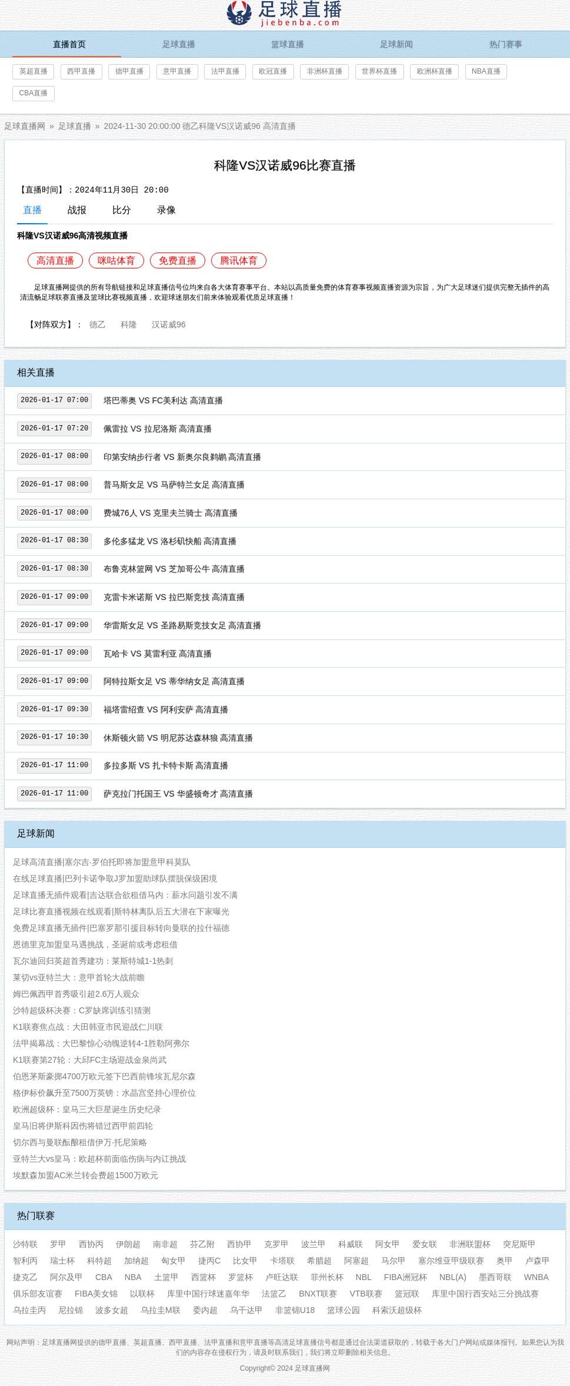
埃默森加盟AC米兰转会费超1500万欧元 (85, 1175)
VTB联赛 (365, 1293)
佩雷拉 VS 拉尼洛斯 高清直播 (158, 428)
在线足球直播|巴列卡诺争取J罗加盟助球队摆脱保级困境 (115, 878)
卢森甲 (537, 1260)
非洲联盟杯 (470, 1244)
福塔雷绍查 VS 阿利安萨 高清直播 (166, 709)
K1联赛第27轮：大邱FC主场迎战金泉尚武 (89, 1060)
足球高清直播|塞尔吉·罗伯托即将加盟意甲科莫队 (102, 862)
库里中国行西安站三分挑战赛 (485, 1293)
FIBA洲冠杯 (405, 1277)
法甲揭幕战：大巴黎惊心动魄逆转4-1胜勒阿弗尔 (101, 1043)
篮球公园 (343, 1310)
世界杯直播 (379, 71)
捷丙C (209, 1260)
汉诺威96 (169, 323)
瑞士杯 (62, 1260)
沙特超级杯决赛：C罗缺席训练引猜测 (82, 1010)
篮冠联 (407, 1293)
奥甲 (504, 1260)
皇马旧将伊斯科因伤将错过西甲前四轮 (83, 1125)
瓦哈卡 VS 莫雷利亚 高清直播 (158, 653)
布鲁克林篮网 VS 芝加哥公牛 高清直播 (174, 568)
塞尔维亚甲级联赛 (451, 1260)
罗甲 (58, 1244)
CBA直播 (33, 93)
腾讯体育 (239, 261)
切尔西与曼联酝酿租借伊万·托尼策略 (80, 1142)
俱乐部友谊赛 (37, 1293)
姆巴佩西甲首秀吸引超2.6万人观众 (76, 994)
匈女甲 (173, 1260)
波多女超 (111, 1310)
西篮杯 (203, 1277)
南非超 (165, 1244)
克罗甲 (276, 1244)
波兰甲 (313, 1244)
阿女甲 (387, 1244)
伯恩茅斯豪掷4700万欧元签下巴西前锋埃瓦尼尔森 (104, 1076)
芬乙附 (202, 1244)
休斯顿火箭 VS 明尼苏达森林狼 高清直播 (178, 737)
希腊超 (319, 1260)
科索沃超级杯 (397, 1310)
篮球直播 (287, 44)
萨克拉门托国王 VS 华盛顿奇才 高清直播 (178, 793)
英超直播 (33, 71)
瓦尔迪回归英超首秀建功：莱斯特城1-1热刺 (93, 961)
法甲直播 (225, 71)
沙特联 (25, 1244)
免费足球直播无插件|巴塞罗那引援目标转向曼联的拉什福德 (121, 928)
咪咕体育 (116, 261)
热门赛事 (505, 44)
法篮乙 (274, 1293)
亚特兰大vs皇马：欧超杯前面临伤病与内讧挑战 (99, 1158)
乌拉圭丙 (29, 1310)
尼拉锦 (70, 1310)
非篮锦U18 (295, 1310)
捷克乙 (25, 1277)
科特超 (99, 1260)
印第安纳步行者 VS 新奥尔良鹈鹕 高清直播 (182, 457)
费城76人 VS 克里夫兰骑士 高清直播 (171, 513)
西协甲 (239, 1244)
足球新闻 (396, 44)
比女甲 (245, 1260)
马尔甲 (393, 1260)
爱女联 (424, 1244)
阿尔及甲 (66, 1277)
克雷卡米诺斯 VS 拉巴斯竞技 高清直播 (174, 597)
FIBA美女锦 (96, 1293)
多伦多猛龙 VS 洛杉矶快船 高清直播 (170, 541)
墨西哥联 (495, 1277)
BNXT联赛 (318, 1293)
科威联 (350, 1244)
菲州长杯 (327, 1277)
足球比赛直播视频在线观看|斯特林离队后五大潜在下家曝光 (121, 911)
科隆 (129, 323)
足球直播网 (24, 126)
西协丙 (91, 1244)
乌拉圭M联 (161, 1310)
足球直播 (178, 44)
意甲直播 (177, 71)
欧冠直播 (273, 71)
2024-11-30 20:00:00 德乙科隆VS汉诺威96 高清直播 (200, 126)
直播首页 (69, 44)
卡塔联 (282, 1260)
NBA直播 (486, 71)
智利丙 (25, 1260)
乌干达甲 (246, 1310)
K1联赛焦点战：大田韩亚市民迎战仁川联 (88, 1027)
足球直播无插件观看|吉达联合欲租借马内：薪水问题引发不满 (125, 895)
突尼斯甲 (519, 1244)
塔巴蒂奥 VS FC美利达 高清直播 (163, 400)
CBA (103, 1277)
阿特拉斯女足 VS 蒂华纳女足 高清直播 (174, 681)
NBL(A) (452, 1277)
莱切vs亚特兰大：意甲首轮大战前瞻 (79, 977)
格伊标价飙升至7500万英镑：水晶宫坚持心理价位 (104, 1092)
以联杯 (142, 1293)
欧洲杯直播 (434, 71)
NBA (133, 1277)
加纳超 (136, 1260)
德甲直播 (129, 71)
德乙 (97, 323)
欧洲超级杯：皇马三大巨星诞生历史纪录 (87, 1109)
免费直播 (177, 261)
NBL (364, 1277)
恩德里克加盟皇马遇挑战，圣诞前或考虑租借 (95, 944)
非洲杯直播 (324, 71)
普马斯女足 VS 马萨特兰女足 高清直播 (174, 484)
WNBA (536, 1277)
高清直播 (55, 261)
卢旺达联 (281, 1277)
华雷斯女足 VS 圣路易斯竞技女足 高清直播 (182, 625)
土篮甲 (166, 1277)
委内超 (205, 1310)
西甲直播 (81, 71)
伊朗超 (128, 1244)
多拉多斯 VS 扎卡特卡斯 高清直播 (166, 765)
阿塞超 (356, 1260)
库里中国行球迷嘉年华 (208, 1293)
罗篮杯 (240, 1277)
